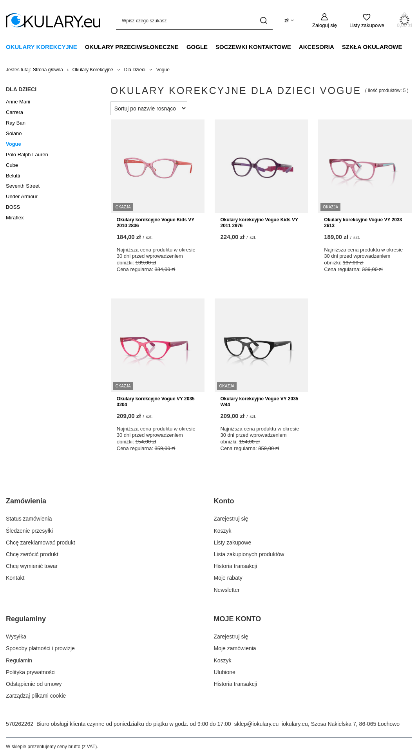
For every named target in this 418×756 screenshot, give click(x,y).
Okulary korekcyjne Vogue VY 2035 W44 (260, 402)
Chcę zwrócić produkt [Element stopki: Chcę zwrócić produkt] (32, 554)
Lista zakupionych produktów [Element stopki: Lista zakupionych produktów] (249, 554)
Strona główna (48, 69)
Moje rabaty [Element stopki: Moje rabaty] (228, 578)
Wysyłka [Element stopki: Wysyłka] (16, 636)
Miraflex (15, 218)
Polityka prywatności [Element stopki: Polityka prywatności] (31, 672)
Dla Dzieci (134, 69)
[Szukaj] (264, 20)
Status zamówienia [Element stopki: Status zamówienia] (29, 518)
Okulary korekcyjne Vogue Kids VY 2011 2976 (259, 223)
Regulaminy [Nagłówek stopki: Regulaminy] (26, 619)
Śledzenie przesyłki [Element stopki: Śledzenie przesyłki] (29, 531)
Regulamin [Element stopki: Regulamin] (19, 660)
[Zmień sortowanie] (148, 108)
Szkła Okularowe (372, 46)
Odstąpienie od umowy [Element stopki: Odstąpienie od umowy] (34, 684)
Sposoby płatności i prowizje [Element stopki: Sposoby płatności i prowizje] (40, 648)
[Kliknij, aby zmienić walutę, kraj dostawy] (289, 20)
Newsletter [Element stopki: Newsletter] (227, 590)
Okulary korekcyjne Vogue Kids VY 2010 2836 (155, 223)
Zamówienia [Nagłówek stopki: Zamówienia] (26, 501)
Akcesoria (316, 46)
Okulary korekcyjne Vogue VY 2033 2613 (363, 223)
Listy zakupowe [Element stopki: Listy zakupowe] (233, 542)
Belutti (13, 176)
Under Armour (22, 196)
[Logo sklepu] (53, 20)
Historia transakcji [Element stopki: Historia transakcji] (235, 566)
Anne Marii (18, 102)
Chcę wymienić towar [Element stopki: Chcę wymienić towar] (32, 566)
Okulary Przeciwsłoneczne (132, 46)
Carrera (14, 112)
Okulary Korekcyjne (41, 46)
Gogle (197, 46)
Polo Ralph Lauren (27, 154)
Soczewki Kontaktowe (253, 46)
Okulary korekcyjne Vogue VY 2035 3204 (156, 402)
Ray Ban (15, 123)
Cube (12, 165)
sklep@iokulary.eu (256, 724)
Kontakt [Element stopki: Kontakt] (15, 578)
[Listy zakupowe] (366, 21)
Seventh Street (23, 186)
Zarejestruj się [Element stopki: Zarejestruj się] (231, 518)
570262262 (19, 724)
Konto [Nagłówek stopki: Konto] (224, 501)
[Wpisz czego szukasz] (194, 20)
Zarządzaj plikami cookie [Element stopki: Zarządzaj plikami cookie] (36, 696)
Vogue (13, 144)
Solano (14, 133)
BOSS (13, 207)
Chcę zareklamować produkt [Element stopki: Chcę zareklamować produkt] (40, 542)
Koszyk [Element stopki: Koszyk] (223, 531)
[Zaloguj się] (324, 21)
